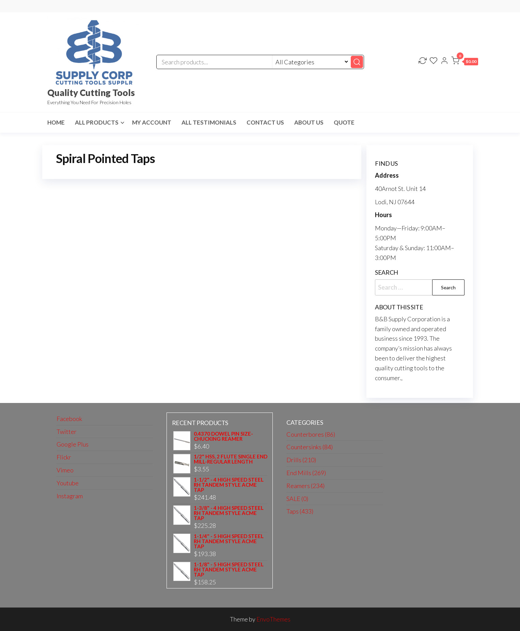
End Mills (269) (306, 472)
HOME (56, 122)
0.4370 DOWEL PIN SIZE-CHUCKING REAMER (223, 436)
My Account (151, 122)
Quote (344, 122)
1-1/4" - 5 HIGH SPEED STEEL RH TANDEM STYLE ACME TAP (229, 541)
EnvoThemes (273, 619)
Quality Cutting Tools (91, 92)
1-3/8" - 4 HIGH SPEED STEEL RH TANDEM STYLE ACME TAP (229, 513)
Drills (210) (301, 460)
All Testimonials (209, 122)
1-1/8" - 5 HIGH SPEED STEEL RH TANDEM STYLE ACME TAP (229, 569)
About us (309, 122)
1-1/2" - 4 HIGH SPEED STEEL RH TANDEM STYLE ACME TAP (229, 484)
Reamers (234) (305, 485)
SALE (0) (297, 498)
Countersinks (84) (309, 447)
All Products (97, 122)
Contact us (265, 122)
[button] (464, 61)
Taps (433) (299, 511)
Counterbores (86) (310, 434)
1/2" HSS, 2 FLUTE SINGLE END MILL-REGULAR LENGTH (230, 459)
